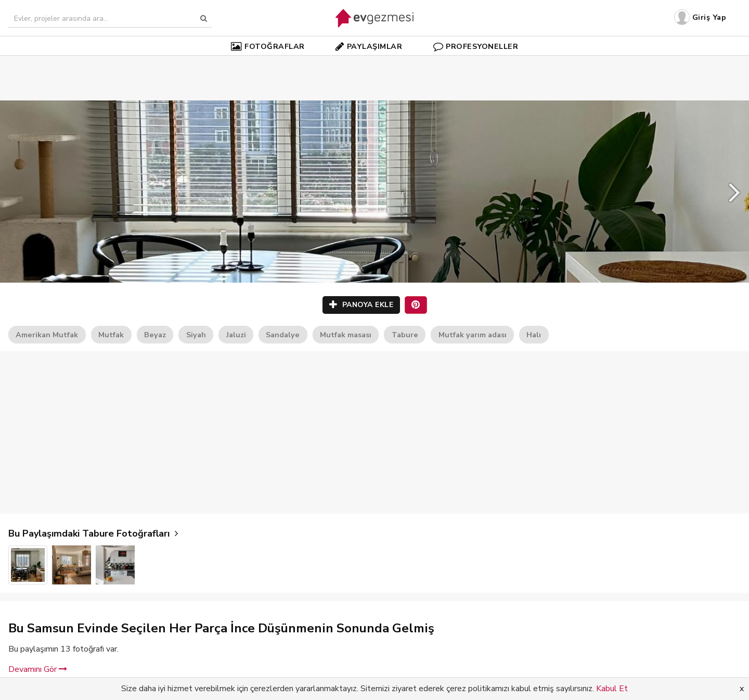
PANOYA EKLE (361, 305)
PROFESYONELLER (476, 46)
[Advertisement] (374, 62)
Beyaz (155, 334)
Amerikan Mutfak (47, 334)
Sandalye (283, 334)
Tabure (405, 334)
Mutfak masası (345, 334)
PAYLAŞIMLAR (368, 46)
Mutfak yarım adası (472, 334)
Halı (533, 334)
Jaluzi (236, 334)
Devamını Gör (37, 669)
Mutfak (111, 334)
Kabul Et (612, 688)
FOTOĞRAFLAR (268, 46)
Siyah (196, 334)
